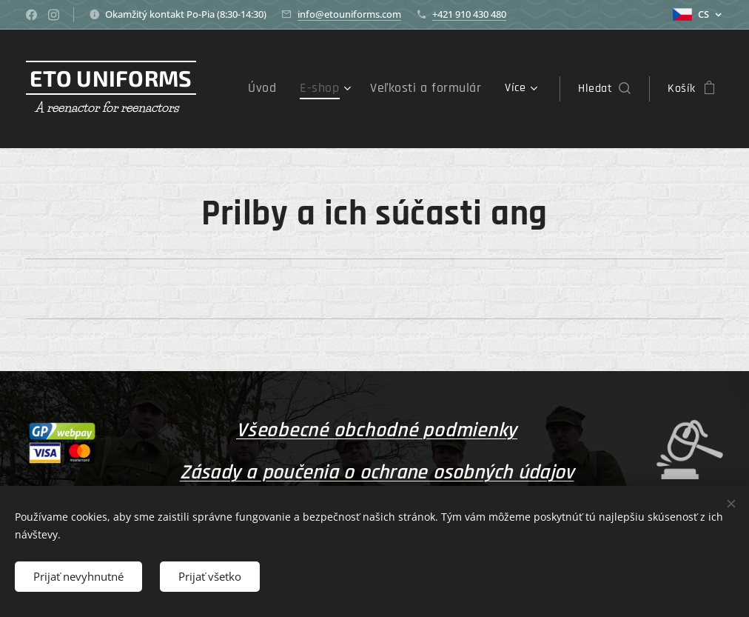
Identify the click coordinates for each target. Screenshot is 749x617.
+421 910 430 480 (469, 14)
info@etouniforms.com (349, 14)
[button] (604, 88)
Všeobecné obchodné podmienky (376, 430)
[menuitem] (284, 88)
